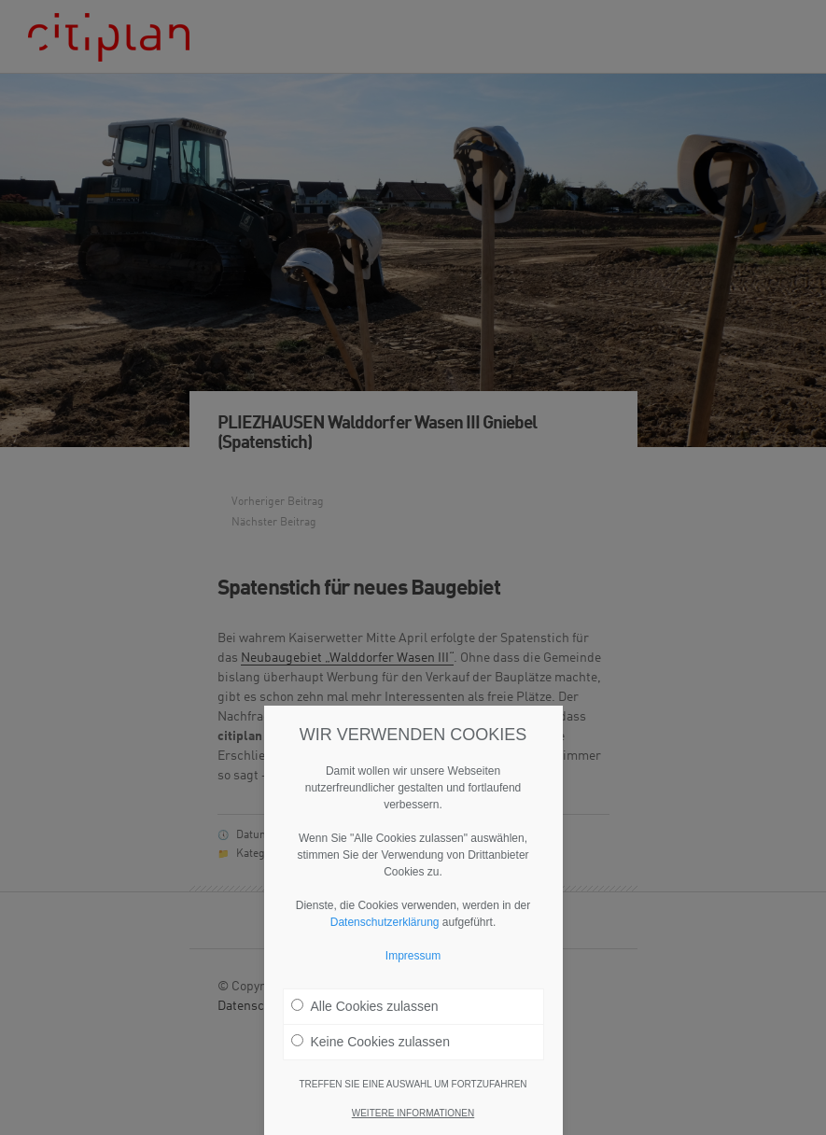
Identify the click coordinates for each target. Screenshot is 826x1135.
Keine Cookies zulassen (370, 1047)
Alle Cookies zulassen (365, 1011)
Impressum (413, 961)
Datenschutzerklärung (385, 927)
